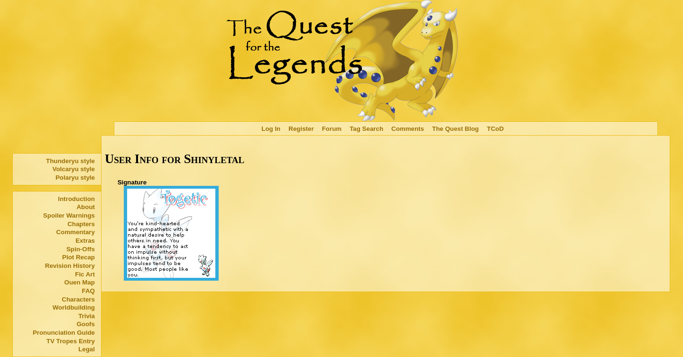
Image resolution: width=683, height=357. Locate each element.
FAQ (88, 290)
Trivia (86, 316)
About (85, 207)
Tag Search (366, 128)
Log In (270, 128)
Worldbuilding (74, 307)
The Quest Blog (455, 128)
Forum (332, 128)
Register (301, 128)
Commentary (75, 232)
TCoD (495, 128)
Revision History (70, 265)
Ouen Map (80, 282)
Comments (407, 128)
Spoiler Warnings (69, 215)
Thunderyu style (70, 161)
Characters (78, 299)
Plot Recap (78, 257)
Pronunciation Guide (64, 332)
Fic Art (85, 274)
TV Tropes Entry (70, 341)
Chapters (81, 224)
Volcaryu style (74, 169)
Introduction (76, 198)
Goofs (85, 324)
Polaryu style (75, 177)
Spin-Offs (80, 249)
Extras (85, 240)
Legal (86, 349)
